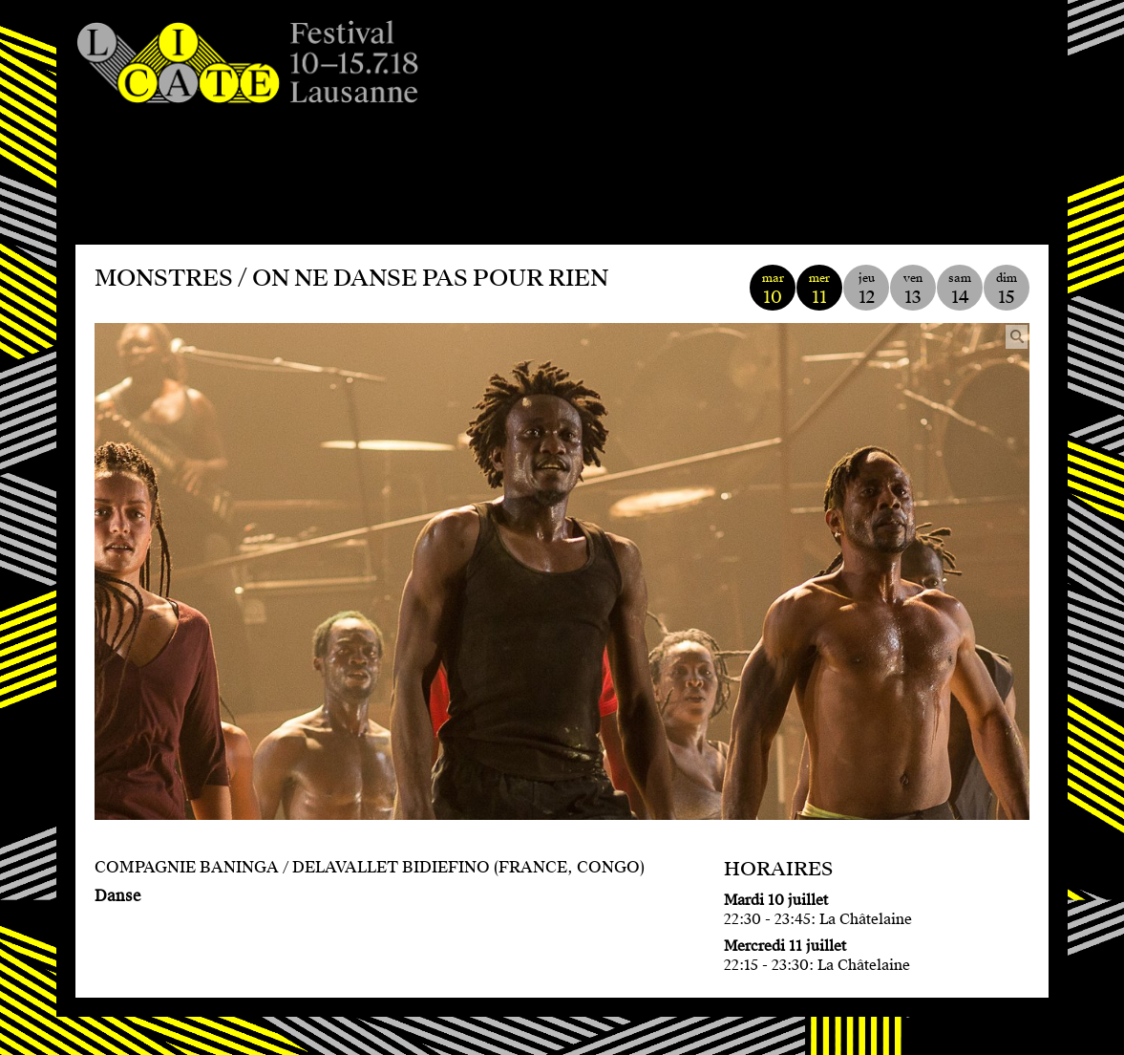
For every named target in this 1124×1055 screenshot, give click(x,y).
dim (1006, 289)
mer (819, 289)
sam (960, 289)
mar (772, 289)
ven (913, 289)
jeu (866, 289)
